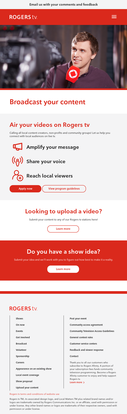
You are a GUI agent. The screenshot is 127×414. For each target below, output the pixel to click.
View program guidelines (64, 188)
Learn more (63, 228)
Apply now (25, 188)
